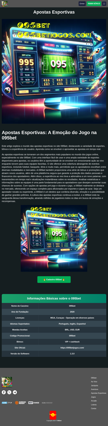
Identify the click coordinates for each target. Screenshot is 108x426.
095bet (93, 378)
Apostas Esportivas (98, 393)
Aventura (94, 389)
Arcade (94, 401)
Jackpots (94, 385)
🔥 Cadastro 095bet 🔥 (54, 279)
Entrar (82, 4)
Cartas (93, 408)
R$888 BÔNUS (94, 4)
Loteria (93, 405)
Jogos (93, 397)
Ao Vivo (94, 382)
